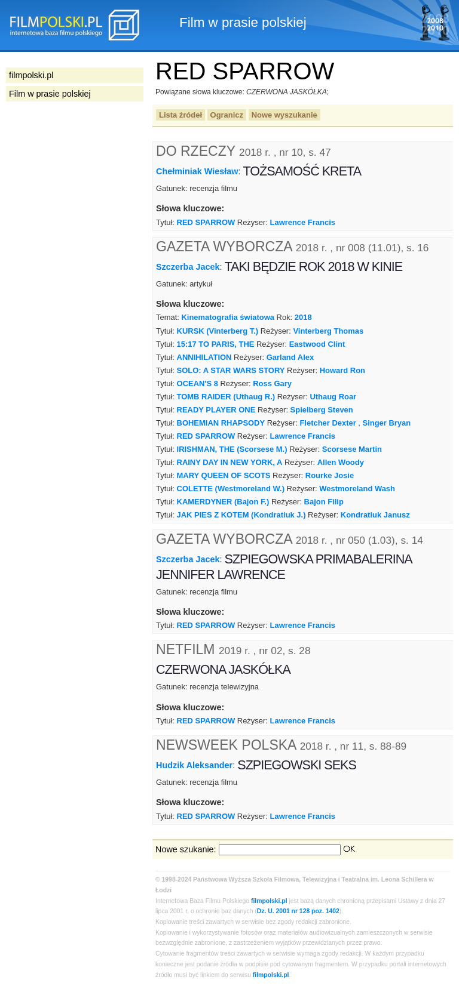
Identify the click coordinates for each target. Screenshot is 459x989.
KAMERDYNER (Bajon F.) (223, 501)
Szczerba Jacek (187, 266)
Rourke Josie (329, 475)
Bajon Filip (324, 501)
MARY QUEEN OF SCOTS (224, 475)
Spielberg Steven (321, 409)
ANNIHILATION (204, 357)
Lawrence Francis (302, 222)
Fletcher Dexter (327, 422)
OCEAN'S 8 (197, 383)
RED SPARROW (206, 222)
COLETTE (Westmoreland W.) (230, 488)
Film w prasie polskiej (50, 93)
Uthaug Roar (333, 396)
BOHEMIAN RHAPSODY (221, 422)
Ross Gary (272, 383)
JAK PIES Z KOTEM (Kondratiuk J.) (241, 514)
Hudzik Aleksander (194, 765)
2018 (303, 317)
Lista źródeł (180, 114)
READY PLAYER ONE (216, 409)
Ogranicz (226, 114)
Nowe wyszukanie (284, 114)
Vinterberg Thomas (328, 330)
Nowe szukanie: (185, 849)
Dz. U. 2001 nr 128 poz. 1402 (298, 911)
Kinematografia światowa (227, 317)
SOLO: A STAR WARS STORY (231, 370)
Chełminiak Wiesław (197, 171)
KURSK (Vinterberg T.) (218, 330)
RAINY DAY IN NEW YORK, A (230, 462)
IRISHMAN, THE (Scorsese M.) (232, 449)
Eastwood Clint (317, 344)
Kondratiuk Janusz (375, 514)
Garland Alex (290, 357)
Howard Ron (342, 370)
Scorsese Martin (352, 449)
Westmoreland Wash (357, 488)
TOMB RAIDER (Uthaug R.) (226, 396)
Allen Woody (340, 462)
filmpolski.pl (269, 901)
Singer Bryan (387, 422)
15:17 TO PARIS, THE (216, 344)
